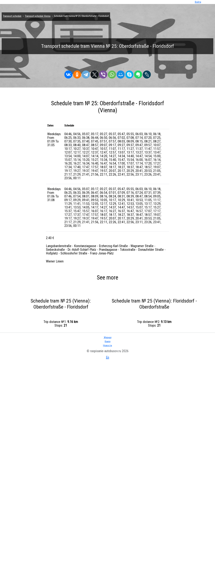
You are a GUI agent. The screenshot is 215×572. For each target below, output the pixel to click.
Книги (107, 341)
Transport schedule (12, 16)
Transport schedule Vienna (37, 16)
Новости (107, 345)
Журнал (107, 337)
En (107, 357)
